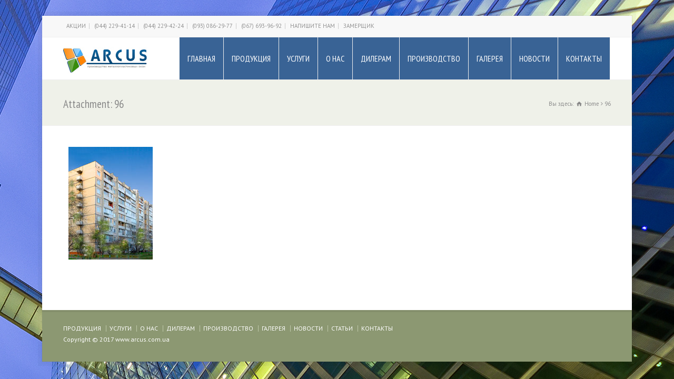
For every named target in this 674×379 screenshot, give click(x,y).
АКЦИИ (76, 25)
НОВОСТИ (534, 58)
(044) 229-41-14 (114, 25)
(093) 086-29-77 (212, 25)
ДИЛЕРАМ (376, 58)
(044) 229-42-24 (163, 25)
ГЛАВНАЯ (201, 58)
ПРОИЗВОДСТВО (434, 58)
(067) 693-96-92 (261, 25)
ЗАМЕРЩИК (358, 25)
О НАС (335, 58)
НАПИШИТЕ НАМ (312, 25)
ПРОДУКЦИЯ (251, 58)
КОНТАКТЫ (584, 58)
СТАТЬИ (342, 328)
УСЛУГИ (298, 58)
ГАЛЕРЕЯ (490, 58)
